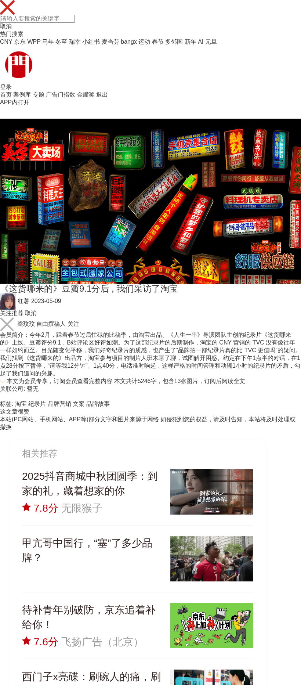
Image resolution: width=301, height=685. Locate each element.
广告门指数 (60, 94)
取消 (6, 26)
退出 (102, 94)
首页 (6, 94)
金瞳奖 (86, 94)
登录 (6, 87)
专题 (38, 94)
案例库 (22, 94)
